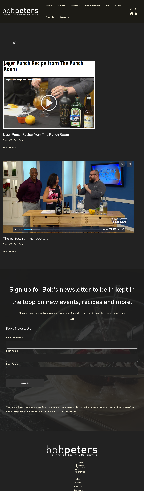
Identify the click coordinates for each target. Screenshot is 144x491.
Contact (89, 470)
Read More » (10, 147)
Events (60, 463)
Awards (75, 470)
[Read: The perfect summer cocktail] (68, 196)
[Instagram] (130, 9)
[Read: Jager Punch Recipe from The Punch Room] (49, 94)
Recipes (74, 463)
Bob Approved (91, 463)
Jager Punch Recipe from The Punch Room (37, 134)
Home (48, 463)
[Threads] (138, 9)
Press (6, 140)
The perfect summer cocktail (26, 238)
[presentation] (27, 396)
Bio (52, 470)
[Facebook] (131, 13)
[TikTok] (134, 9)
